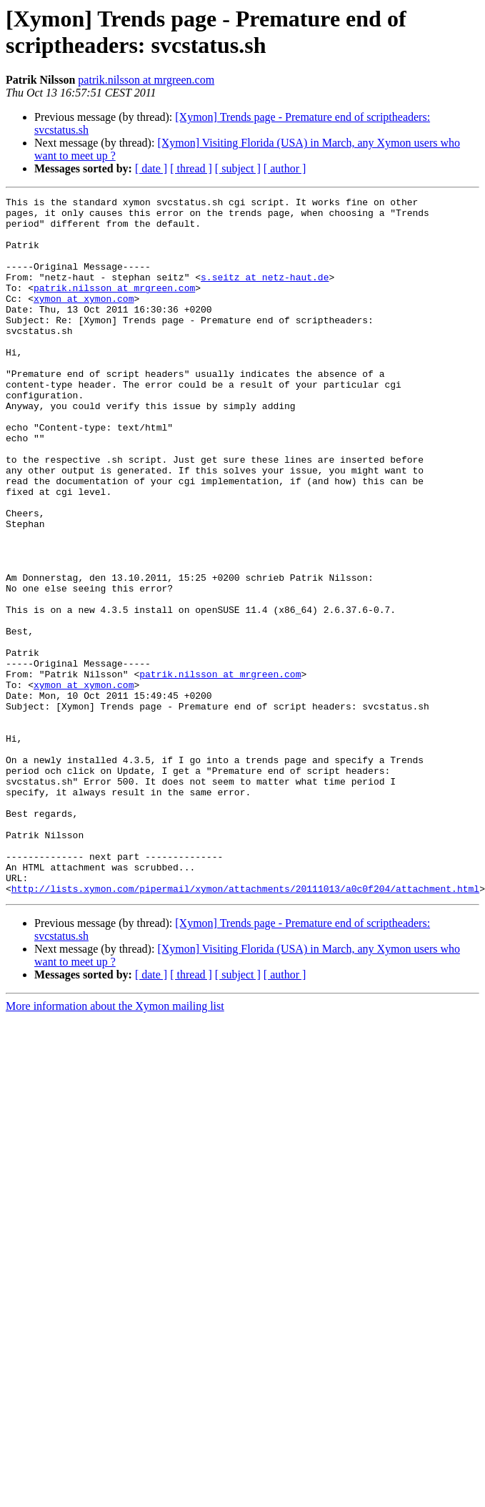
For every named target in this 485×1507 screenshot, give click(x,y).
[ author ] (285, 168)
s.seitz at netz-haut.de (265, 294)
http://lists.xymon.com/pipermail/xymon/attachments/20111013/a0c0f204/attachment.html (245, 1027)
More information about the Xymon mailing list (115, 1145)
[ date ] (151, 168)
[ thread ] (191, 168)
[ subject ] (238, 168)
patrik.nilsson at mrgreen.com (146, 80)
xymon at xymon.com (84, 319)
